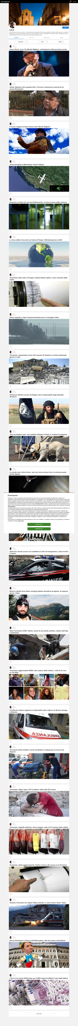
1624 (50, 499)
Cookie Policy (20, 520)
